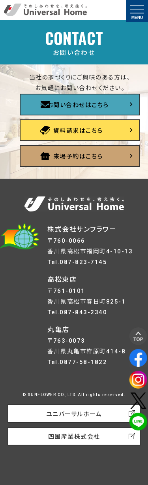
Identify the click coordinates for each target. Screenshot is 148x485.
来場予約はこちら (78, 156)
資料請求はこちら (78, 130)
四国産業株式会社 (74, 436)
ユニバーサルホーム (74, 414)
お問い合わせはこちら (78, 105)
